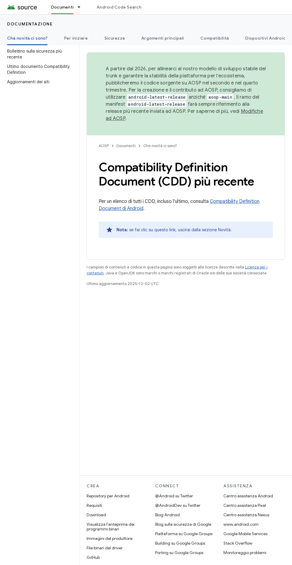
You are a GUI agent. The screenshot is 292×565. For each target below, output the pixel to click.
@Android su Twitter (174, 496)
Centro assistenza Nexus (246, 514)
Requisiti (94, 505)
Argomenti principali (162, 38)
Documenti (126, 145)
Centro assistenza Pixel (244, 505)
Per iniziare (76, 38)
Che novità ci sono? (160, 145)
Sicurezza (114, 38)
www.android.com (241, 524)
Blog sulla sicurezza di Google (183, 524)
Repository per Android (108, 496)
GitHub (93, 557)
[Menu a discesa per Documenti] (82, 7)
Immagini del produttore (109, 538)
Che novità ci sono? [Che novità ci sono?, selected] (27, 38)
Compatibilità (214, 38)
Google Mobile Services (245, 533)
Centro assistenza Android (248, 496)
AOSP (104, 145)
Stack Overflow (237, 543)
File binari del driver (105, 548)
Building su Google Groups (180, 543)
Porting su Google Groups (179, 552)
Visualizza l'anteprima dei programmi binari (110, 527)
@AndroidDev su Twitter (177, 505)
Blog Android (167, 514)
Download (96, 514)
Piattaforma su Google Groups (183, 533)
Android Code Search (119, 7)
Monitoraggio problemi (244, 552)
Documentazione (30, 24)
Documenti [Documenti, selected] (62, 7)
